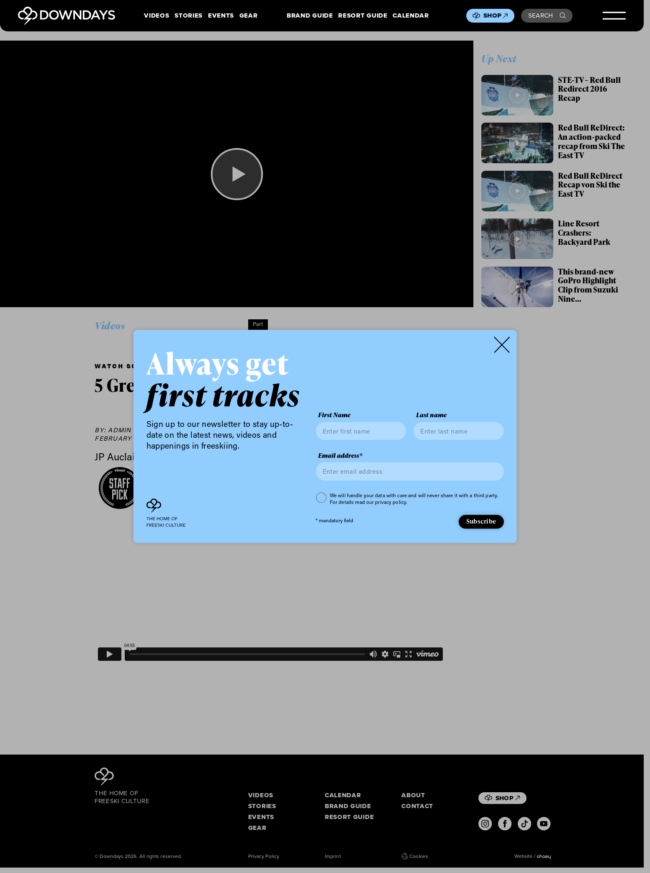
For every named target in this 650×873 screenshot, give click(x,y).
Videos (156, 16)
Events (221, 16)
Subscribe (481, 521)
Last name (431, 415)
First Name (334, 415)
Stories (189, 16)
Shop (495, 15)
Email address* (340, 456)
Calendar (411, 16)
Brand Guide (310, 16)
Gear (248, 16)
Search (547, 15)
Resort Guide (362, 16)
